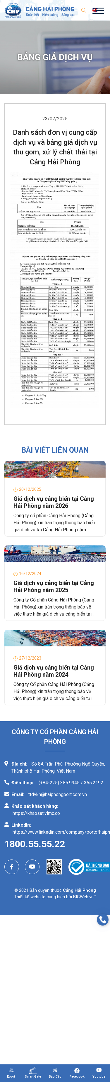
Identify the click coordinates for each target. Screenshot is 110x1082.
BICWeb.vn (83, 896)
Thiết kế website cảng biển (39, 896)
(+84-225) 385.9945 (59, 783)
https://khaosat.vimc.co (36, 813)
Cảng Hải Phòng (79, 890)
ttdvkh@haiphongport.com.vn (57, 794)
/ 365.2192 (92, 783)
